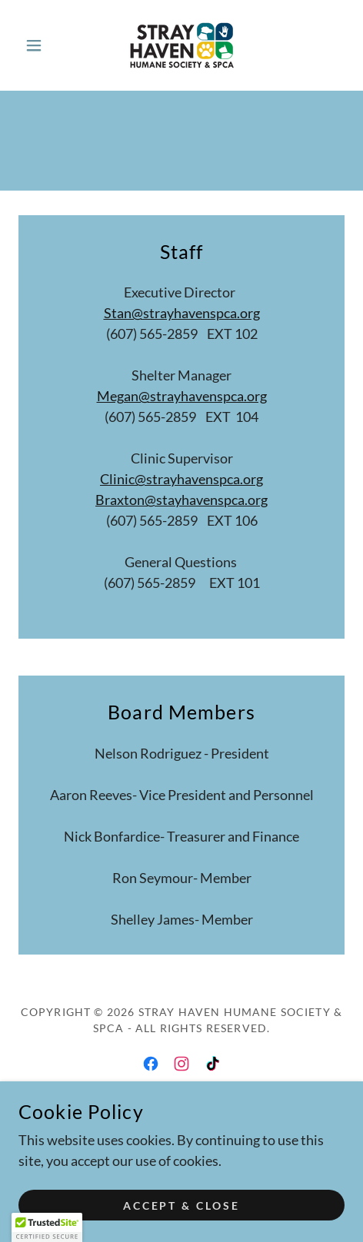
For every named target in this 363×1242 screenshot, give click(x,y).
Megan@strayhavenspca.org (182, 395)
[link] (181, 45)
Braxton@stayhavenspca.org (181, 499)
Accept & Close (182, 1205)
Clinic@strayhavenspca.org (181, 478)
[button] (43, 45)
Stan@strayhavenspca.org (182, 312)
